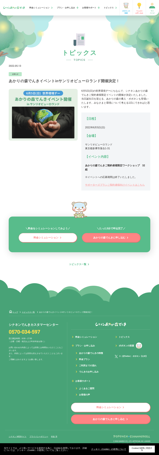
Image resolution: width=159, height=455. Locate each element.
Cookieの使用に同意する (142, 449)
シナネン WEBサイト (18, 436)
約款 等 (54, 436)
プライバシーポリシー (39, 436)
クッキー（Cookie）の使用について (108, 449)
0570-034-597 (24, 332)
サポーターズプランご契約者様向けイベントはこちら (115, 185)
